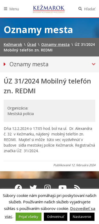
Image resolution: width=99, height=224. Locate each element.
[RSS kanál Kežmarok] (77, 188)
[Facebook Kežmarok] (18, 188)
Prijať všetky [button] (28, 216)
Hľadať (89, 8)
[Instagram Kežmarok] (47, 188)
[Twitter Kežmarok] (33, 188)
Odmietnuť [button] (55, 216)
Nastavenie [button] (82, 216)
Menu (14, 8)
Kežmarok (49, 9)
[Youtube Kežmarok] (62, 188)
